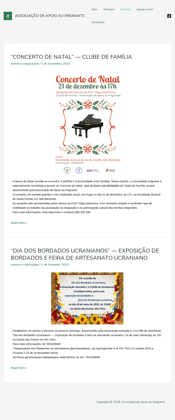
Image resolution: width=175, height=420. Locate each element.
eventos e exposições (25, 64)
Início (94, 9)
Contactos (98, 22)
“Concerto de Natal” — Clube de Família (71, 57)
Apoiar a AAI (145, 9)
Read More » (19, 223)
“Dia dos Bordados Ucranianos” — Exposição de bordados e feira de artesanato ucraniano (85, 254)
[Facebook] (169, 16)
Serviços (108, 9)
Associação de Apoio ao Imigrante (50, 15)
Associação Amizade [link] (116, 330)
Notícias (125, 9)
